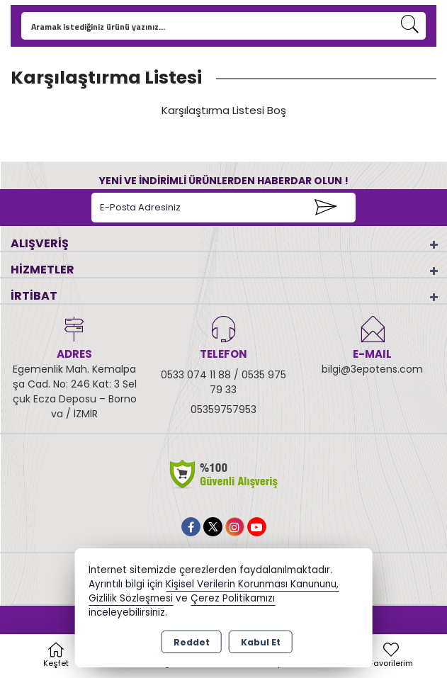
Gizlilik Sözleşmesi (131, 598)
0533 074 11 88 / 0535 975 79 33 (223, 382)
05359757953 (223, 409)
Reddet (192, 642)
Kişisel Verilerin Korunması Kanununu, (252, 584)
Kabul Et (261, 642)
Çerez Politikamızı (233, 598)
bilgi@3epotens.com (372, 369)
